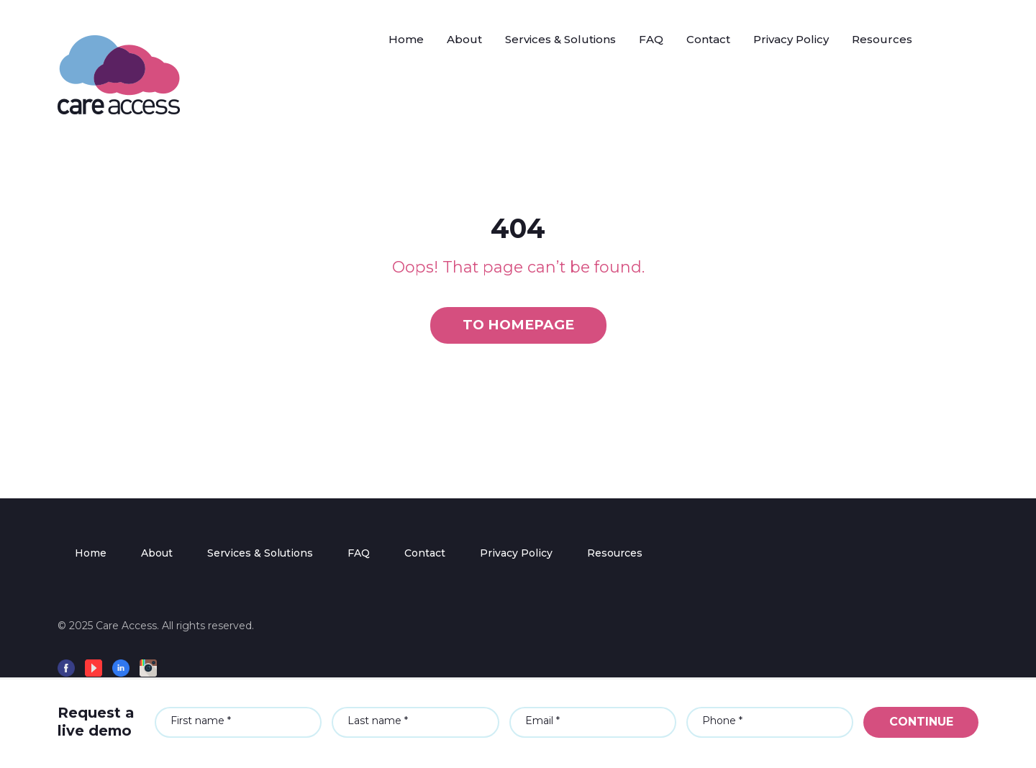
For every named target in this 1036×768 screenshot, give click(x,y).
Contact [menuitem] (424, 553)
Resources (882, 39)
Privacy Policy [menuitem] (516, 553)
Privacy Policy (791, 39)
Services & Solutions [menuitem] (260, 553)
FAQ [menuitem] (358, 553)
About (464, 39)
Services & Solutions (560, 39)
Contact (708, 39)
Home (406, 39)
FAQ (651, 39)
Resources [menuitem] (614, 553)
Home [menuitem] (90, 553)
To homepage (518, 324)
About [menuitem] (157, 553)
